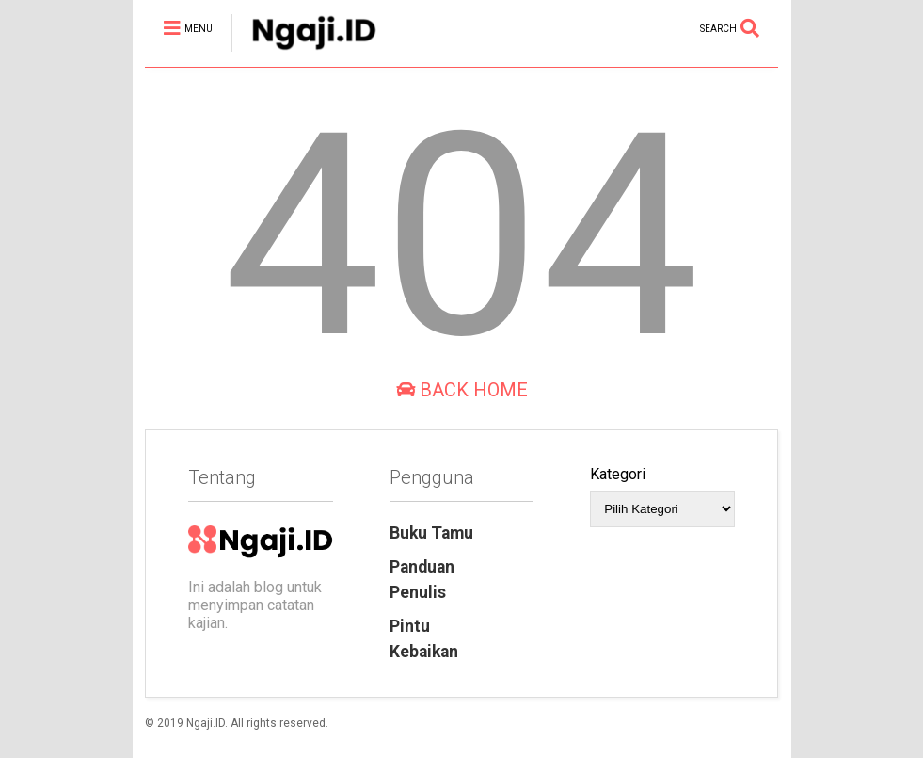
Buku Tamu (431, 533)
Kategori (617, 474)
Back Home (462, 390)
